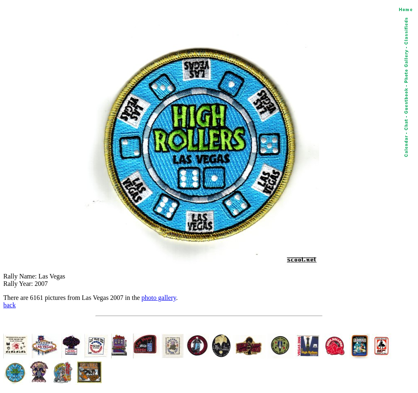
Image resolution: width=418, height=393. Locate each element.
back (9, 305)
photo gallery (159, 297)
